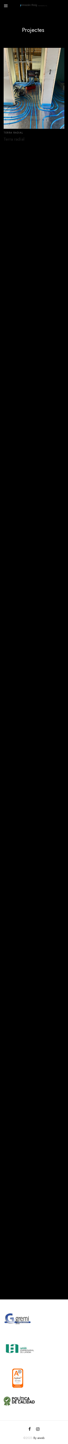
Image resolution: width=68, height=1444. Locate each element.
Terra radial (14, 139)
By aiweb (39, 1438)
